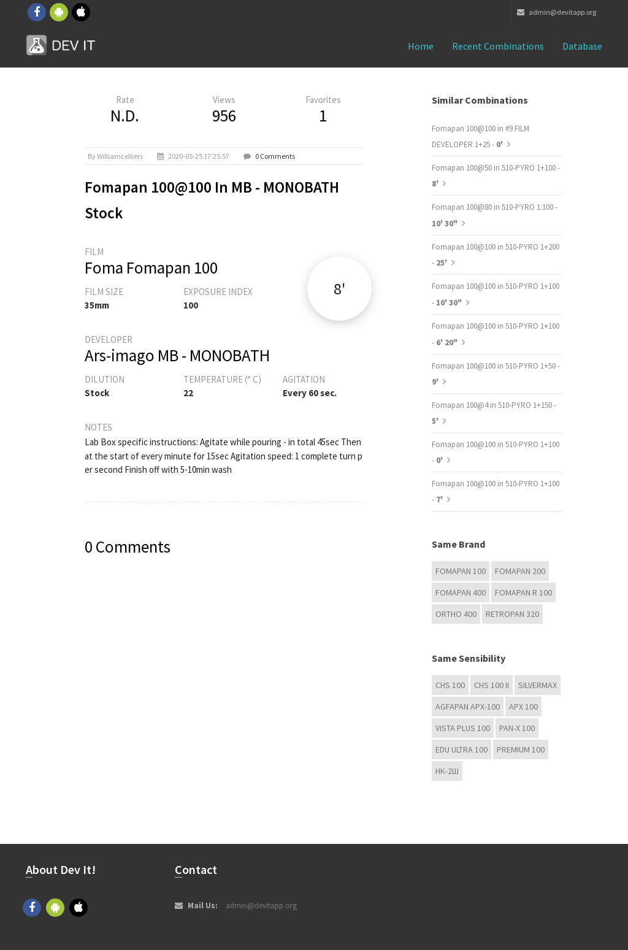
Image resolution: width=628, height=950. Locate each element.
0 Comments (275, 156)
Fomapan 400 (460, 592)
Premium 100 (521, 749)
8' (339, 288)
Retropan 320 (512, 613)
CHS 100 (450, 685)
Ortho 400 (456, 613)
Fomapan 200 (520, 571)
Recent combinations (498, 46)
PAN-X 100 (517, 728)
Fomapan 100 (460, 571)
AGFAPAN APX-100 (467, 706)
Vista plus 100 (462, 728)
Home (421, 46)
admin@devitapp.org (556, 12)
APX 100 (523, 706)
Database (582, 46)
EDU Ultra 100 (461, 749)
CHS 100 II (491, 685)
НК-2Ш (447, 770)
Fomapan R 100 (523, 592)
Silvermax (537, 685)
